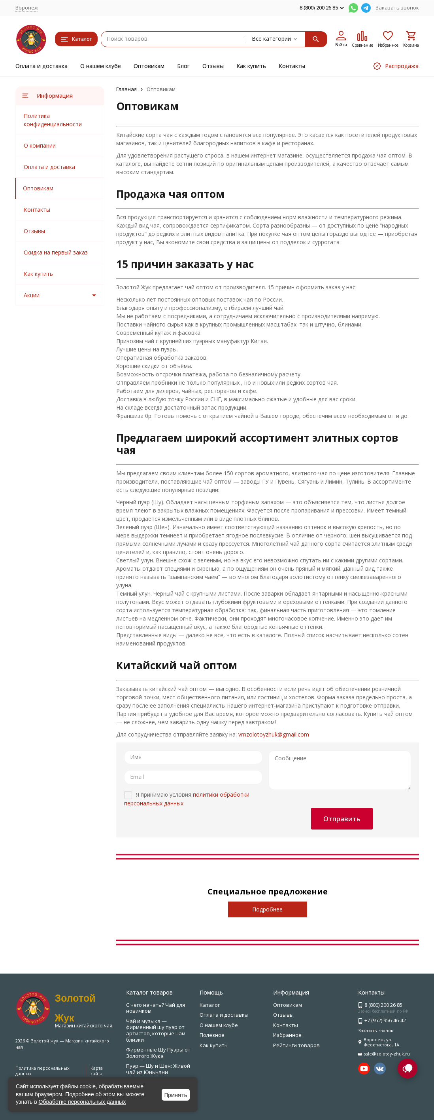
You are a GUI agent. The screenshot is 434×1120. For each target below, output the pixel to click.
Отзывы (213, 66)
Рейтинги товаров (296, 1045)
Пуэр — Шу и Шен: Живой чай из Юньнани (158, 1069)
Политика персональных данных (42, 1070)
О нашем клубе (100, 66)
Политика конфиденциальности (53, 120)
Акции (32, 295)
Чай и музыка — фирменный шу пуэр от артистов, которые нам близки (155, 1030)
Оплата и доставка (41, 66)
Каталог (210, 1004)
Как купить (251, 66)
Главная (126, 89)
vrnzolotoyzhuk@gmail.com (273, 734)
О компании (40, 145)
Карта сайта (97, 1070)
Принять (175, 1095)
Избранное (287, 1034)
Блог (183, 66)
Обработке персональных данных (82, 1102)
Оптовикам (149, 66)
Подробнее (267, 909)
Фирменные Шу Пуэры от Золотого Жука (158, 1052)
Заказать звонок (397, 7)
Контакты (292, 66)
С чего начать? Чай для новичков (155, 1008)
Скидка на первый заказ (56, 252)
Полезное (212, 1034)
